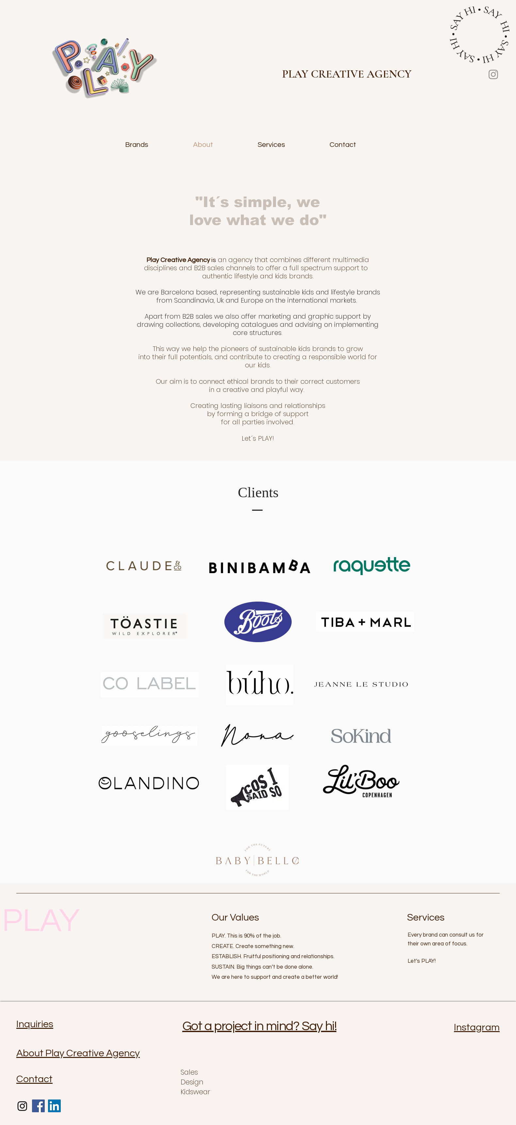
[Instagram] (493, 74)
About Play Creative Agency (78, 1053)
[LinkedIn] (54, 1105)
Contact (34, 1079)
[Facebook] (38, 1105)
